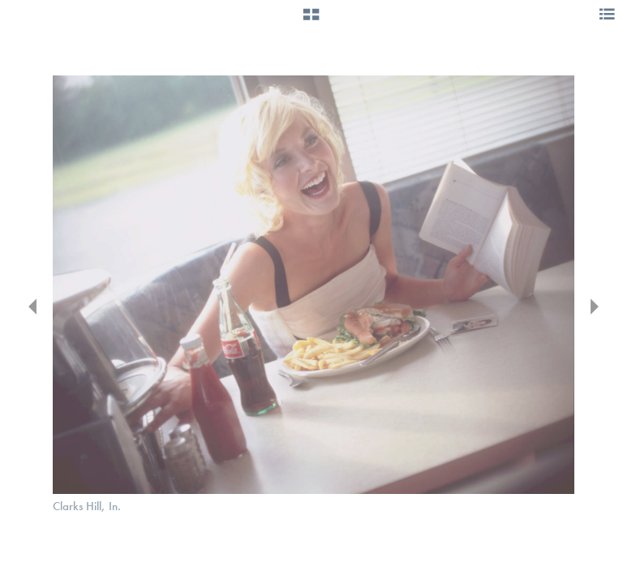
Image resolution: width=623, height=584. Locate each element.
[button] (311, 20)
